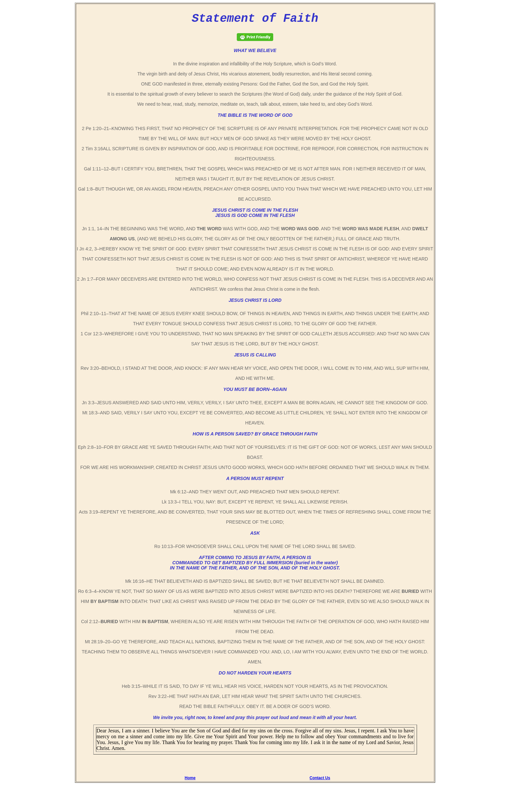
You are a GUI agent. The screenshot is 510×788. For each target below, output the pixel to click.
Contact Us (320, 780)
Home (190, 780)
